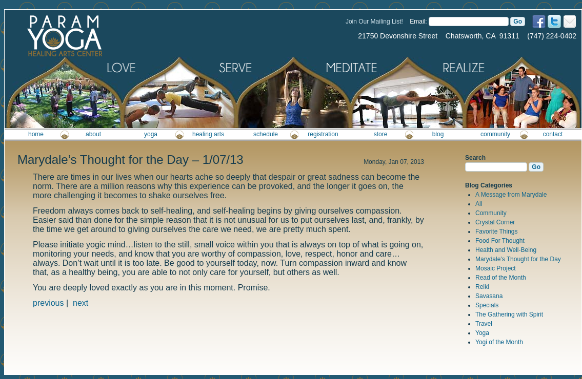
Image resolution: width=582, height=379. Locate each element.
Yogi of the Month (499, 342)
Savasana (489, 296)
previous (48, 303)
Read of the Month (500, 277)
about (93, 134)
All (478, 203)
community (495, 134)
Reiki (482, 286)
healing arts (208, 134)
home (36, 134)
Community (491, 213)
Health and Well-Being (505, 250)
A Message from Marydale (511, 194)
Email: (418, 21)
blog (438, 134)
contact (553, 134)
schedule (265, 134)
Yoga (482, 332)
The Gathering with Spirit (509, 314)
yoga (150, 134)
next (80, 303)
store (381, 134)
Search (475, 157)
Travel (483, 323)
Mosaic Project (495, 268)
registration (323, 134)
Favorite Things (496, 231)
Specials (486, 305)
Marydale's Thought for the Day (518, 259)
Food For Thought (500, 240)
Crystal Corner (495, 222)
